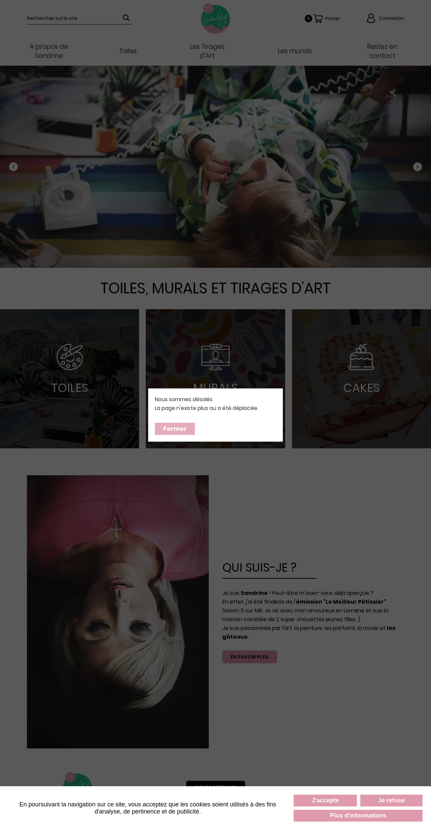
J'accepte (325, 800)
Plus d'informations (358, 815)
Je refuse (391, 800)
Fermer (175, 428)
